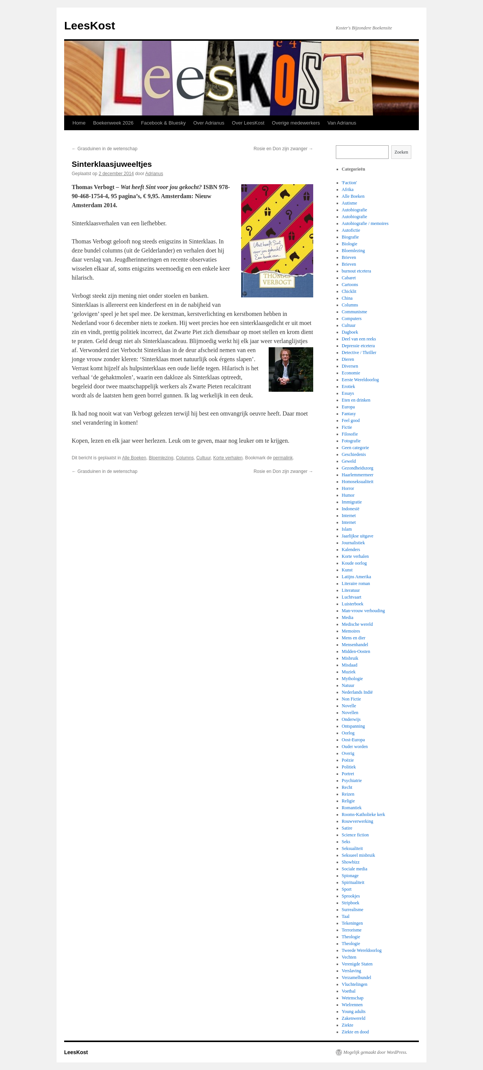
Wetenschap (353, 998)
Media (348, 617)
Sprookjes (351, 896)
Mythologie (352, 678)
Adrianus (154, 173)
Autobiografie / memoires (365, 223)
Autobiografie (354, 209)
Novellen (350, 712)
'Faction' (349, 182)
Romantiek (352, 807)
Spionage (350, 875)
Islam (347, 529)
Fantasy (349, 413)
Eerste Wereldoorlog (360, 379)
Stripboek (351, 902)
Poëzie (348, 760)
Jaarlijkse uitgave (358, 536)
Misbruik (350, 658)
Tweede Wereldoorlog (362, 950)
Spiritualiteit (353, 882)
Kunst (347, 570)
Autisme (349, 203)
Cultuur (203, 457)
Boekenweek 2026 (113, 123)
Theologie (351, 936)
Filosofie (350, 434)
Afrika (348, 189)
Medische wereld (357, 624)
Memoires (351, 631)
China (347, 298)
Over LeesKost (248, 123)
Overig (348, 753)
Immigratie (352, 502)
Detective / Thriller (359, 352)
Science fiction (355, 835)
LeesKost (89, 25)
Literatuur (351, 590)
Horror (348, 488)
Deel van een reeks (359, 339)
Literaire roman (356, 583)
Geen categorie (355, 447)
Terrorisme (351, 930)
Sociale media (355, 868)
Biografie (350, 237)
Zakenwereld (354, 1018)
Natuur (348, 685)
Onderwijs (351, 719)
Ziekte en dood (355, 1032)
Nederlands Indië (357, 692)
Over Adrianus (208, 123)
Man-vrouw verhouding (363, 610)
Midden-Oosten (356, 651)
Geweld (349, 461)
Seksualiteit (352, 848)
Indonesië (351, 508)
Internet (349, 515)
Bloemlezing (161, 457)
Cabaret (349, 277)
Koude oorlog (354, 563)
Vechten (349, 957)
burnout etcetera (356, 271)
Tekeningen (352, 923)
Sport (347, 889)
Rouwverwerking (357, 821)
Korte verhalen (228, 457)
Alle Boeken (134, 457)
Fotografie (351, 440)
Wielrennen (352, 1004)
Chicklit (349, 291)
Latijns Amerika (356, 576)
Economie (351, 373)
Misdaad (349, 665)
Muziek (349, 671)
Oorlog (348, 733)
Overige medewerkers (296, 123)
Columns (185, 457)
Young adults (354, 1011)
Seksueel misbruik (358, 855)
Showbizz (351, 862)
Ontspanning (353, 726)
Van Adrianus (342, 123)
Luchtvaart (351, 597)
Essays (348, 393)
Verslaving (351, 970)
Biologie (349, 243)
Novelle (349, 705)
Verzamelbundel (356, 977)
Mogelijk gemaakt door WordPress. (375, 1052)
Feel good (351, 420)
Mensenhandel (355, 644)
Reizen (348, 794)
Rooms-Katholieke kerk (363, 814)
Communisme (354, 311)
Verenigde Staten (357, 964)
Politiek (349, 767)
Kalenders (351, 549)
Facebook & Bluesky (163, 123)
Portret (348, 773)
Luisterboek (352, 604)
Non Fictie (351, 699)
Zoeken (401, 152)
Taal (345, 916)
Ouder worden (355, 746)
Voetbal (348, 991)
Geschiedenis (354, 454)
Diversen (350, 366)
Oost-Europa (353, 739)
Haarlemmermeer (358, 474)
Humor (348, 495)
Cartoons (350, 284)
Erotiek (348, 386)
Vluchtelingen (355, 984)
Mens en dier (354, 637)
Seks (346, 841)
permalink (283, 457)
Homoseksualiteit (358, 481)
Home (79, 123)
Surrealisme (352, 909)
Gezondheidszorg (358, 468)
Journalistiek (353, 542)
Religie (348, 801)
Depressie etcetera (358, 345)
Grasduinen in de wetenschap (104, 148)
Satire (347, 828)
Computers (352, 318)
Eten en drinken (356, 400)
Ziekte (348, 1025)
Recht (347, 787)
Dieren (348, 359)
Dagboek (350, 332)
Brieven (349, 257)
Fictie (347, 427)
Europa (348, 407)
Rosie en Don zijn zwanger (283, 148)
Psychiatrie (352, 780)
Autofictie (351, 230)
